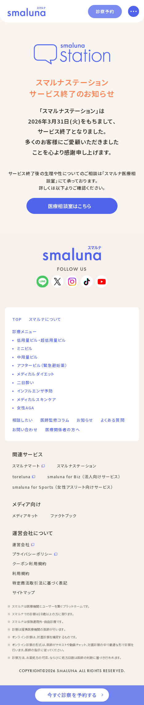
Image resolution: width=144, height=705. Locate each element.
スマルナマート (26, 466)
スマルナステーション (77, 466)
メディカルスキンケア (36, 399)
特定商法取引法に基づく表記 (40, 583)
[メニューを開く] (133, 11)
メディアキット (25, 515)
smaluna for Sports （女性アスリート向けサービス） (62, 487)
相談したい (22, 420)
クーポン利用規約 (29, 563)
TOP (17, 319)
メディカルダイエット (35, 374)
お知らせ (85, 420)
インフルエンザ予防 (35, 391)
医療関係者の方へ (62, 429)
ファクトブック (63, 515)
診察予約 (105, 11)
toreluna (21, 476)
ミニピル (25, 348)
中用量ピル (27, 357)
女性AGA (25, 408)
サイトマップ (23, 592)
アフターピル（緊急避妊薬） (42, 365)
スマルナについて (45, 319)
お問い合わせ (25, 429)
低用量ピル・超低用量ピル (41, 340)
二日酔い (25, 382)
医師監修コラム (55, 420)
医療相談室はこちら (69, 206)
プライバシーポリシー (32, 554)
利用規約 (21, 573)
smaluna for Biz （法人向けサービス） (84, 476)
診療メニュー (24, 331)
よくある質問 (113, 420)
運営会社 (21, 544)
